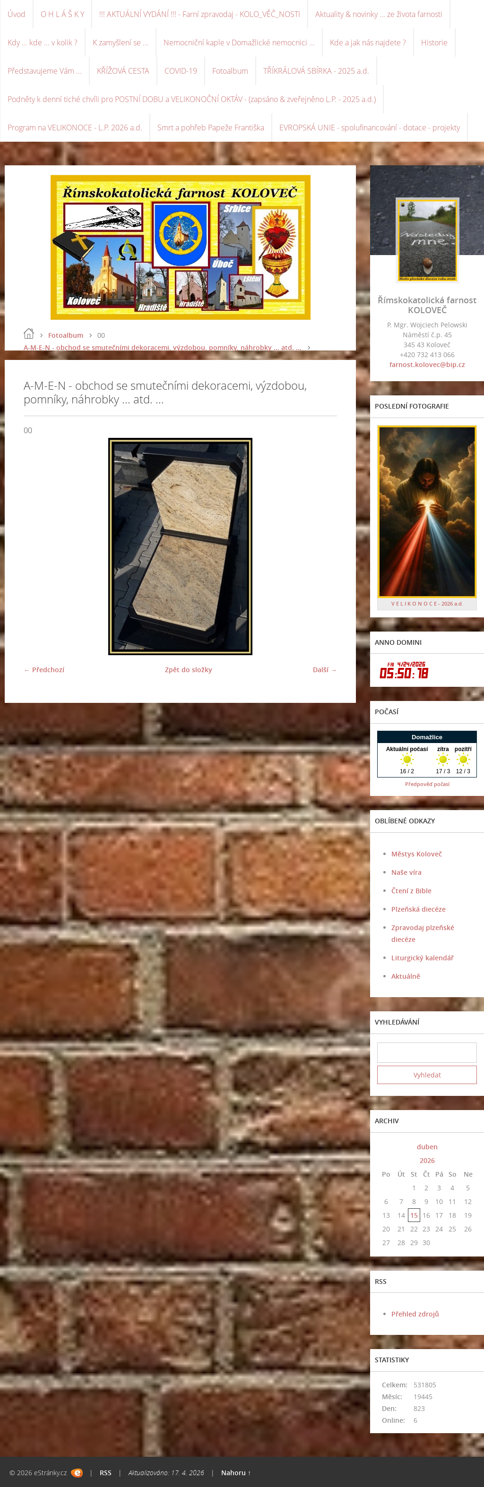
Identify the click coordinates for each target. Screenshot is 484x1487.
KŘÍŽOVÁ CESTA (123, 71)
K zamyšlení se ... (120, 42)
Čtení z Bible (411, 890)
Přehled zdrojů (415, 1313)
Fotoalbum (230, 71)
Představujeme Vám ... (45, 71)
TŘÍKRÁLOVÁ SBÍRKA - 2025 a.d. (316, 71)
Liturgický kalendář (422, 957)
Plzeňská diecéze (418, 909)
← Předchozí (44, 669)
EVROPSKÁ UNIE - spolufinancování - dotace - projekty (369, 127)
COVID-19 (180, 71)
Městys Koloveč (416, 853)
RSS (106, 1472)
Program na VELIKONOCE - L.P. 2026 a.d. (75, 127)
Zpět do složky (188, 669)
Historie (434, 42)
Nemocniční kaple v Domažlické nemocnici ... (239, 42)
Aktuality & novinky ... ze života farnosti (378, 14)
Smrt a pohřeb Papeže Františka (210, 127)
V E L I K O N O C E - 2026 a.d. (427, 603)
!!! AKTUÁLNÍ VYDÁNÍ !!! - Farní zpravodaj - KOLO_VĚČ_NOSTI (199, 14)
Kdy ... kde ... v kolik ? (43, 42)
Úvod (17, 14)
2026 (427, 1160)
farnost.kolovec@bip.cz (427, 364)
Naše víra (406, 872)
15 (414, 1215)
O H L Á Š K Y (62, 14)
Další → (325, 669)
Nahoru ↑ (236, 1472)
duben (427, 1146)
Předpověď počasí (427, 783)
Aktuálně (405, 976)
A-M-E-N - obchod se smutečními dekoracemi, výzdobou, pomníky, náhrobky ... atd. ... (163, 347)
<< (386, 1146)
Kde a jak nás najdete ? (368, 42)
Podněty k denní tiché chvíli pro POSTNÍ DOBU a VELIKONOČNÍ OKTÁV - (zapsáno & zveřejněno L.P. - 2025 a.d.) (192, 99)
